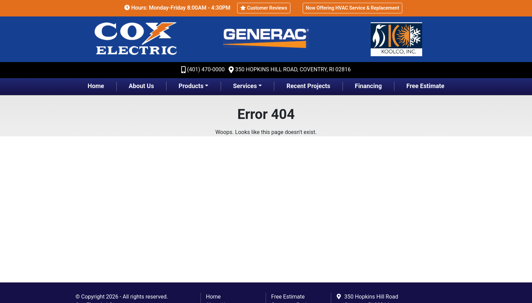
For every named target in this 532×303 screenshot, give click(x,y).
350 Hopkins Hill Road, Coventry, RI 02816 (293, 69)
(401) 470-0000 (205, 69)
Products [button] (191, 85)
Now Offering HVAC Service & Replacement (352, 8)
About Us (141, 85)
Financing (368, 85)
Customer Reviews (263, 8)
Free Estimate (425, 85)
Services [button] (245, 85)
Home (96, 85)
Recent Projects (309, 85)
